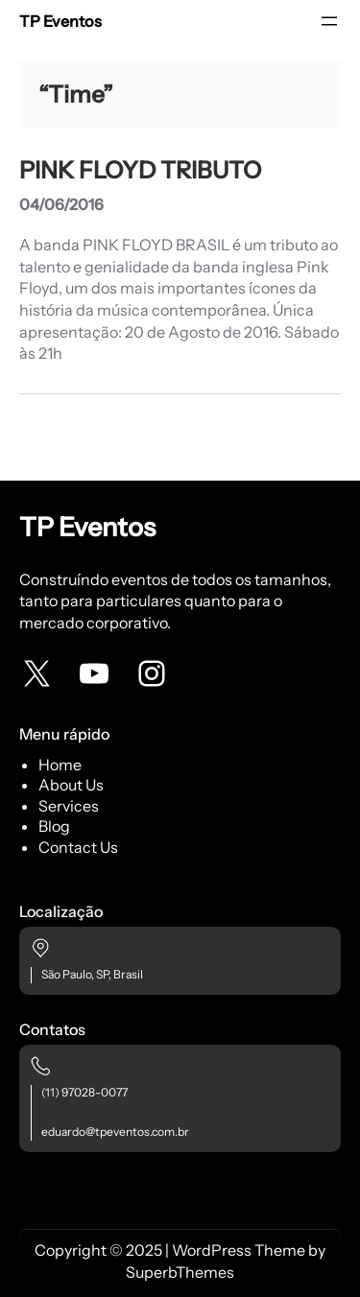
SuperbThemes (180, 1272)
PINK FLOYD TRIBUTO (140, 170)
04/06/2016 (61, 204)
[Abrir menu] (329, 21)
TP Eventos (60, 21)
